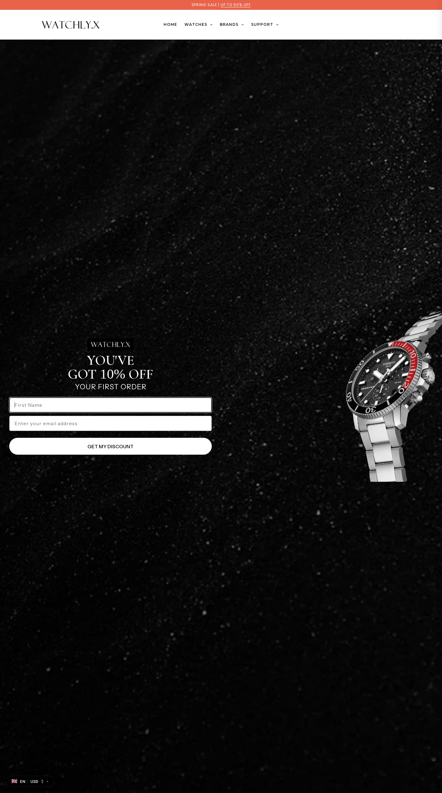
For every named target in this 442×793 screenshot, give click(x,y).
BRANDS (232, 24)
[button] (209, 24)
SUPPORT (264, 24)
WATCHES (198, 24)
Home (170, 24)
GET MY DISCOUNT (110, 446)
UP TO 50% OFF (235, 4)
